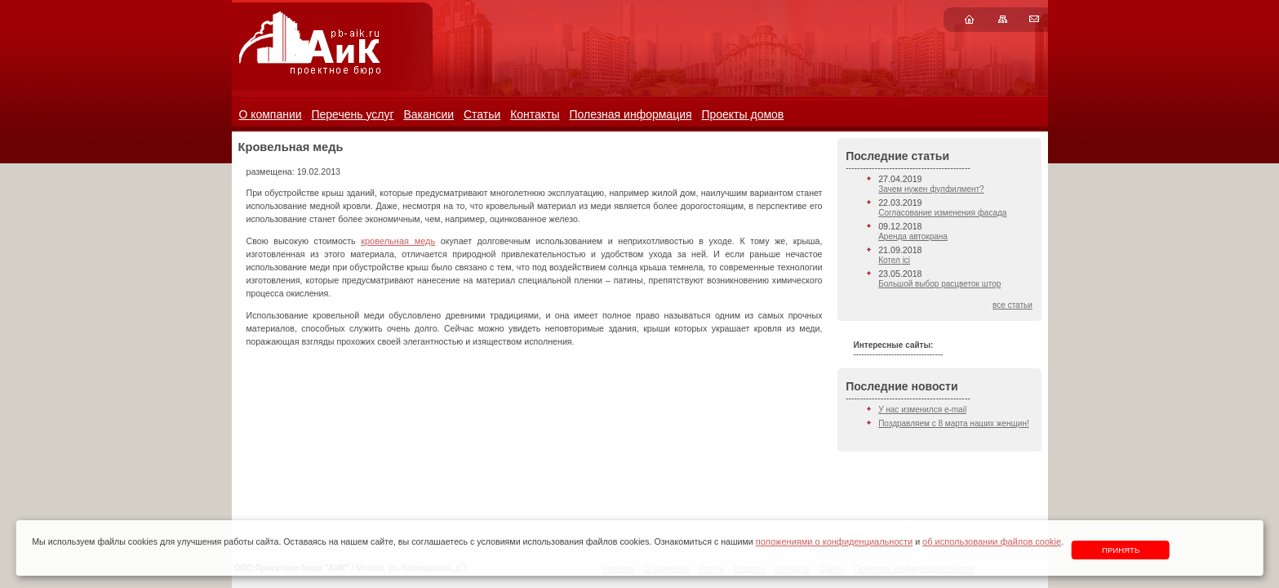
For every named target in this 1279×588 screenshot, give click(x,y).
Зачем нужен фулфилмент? (931, 189)
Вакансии (428, 114)
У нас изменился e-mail (922, 409)
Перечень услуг (352, 114)
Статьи (482, 114)
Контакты (534, 114)
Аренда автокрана (913, 236)
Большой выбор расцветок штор (939, 283)
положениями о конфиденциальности (834, 541)
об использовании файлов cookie (991, 541)
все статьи (1013, 305)
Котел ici (894, 260)
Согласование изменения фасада (942, 212)
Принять (1120, 550)
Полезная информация (630, 114)
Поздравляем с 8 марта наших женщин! (953, 423)
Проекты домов (742, 114)
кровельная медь (398, 241)
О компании (269, 114)
